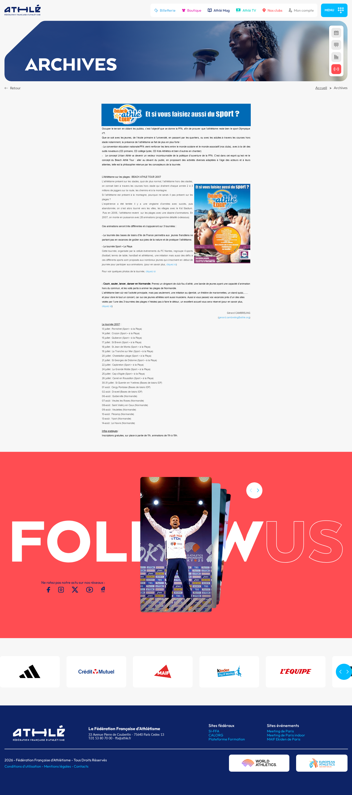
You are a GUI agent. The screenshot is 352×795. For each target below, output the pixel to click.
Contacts (81, 766)
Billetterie (165, 10)
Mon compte (301, 10)
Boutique (191, 10)
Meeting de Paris (280, 731)
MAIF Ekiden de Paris (283, 739)
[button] (258, 502)
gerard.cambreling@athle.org (234, 317)
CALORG (216, 735)
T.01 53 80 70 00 (100, 738)
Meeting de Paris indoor (286, 735)
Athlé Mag (219, 10)
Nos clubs (272, 10)
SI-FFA (214, 731)
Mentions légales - (59, 766)
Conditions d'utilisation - (24, 766)
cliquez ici (171, 264)
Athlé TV (246, 10)
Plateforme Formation (227, 739)
